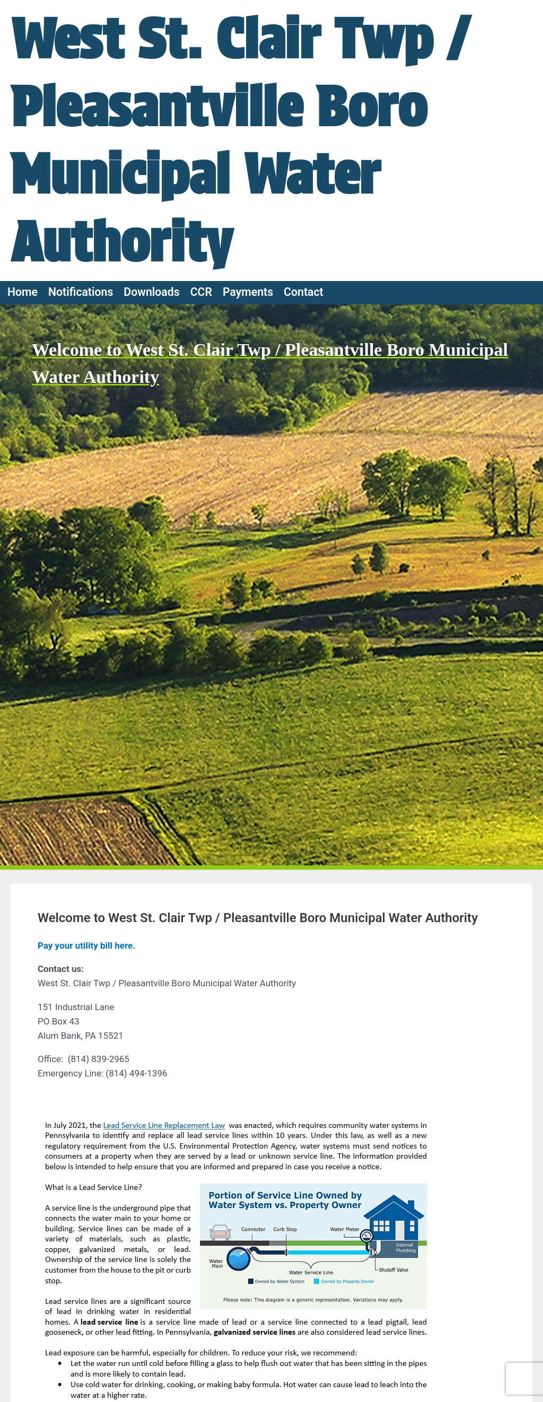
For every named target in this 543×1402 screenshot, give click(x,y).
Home (22, 292)
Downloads (151, 292)
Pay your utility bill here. (86, 945)
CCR (201, 292)
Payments (248, 292)
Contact (303, 292)
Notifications (80, 292)
